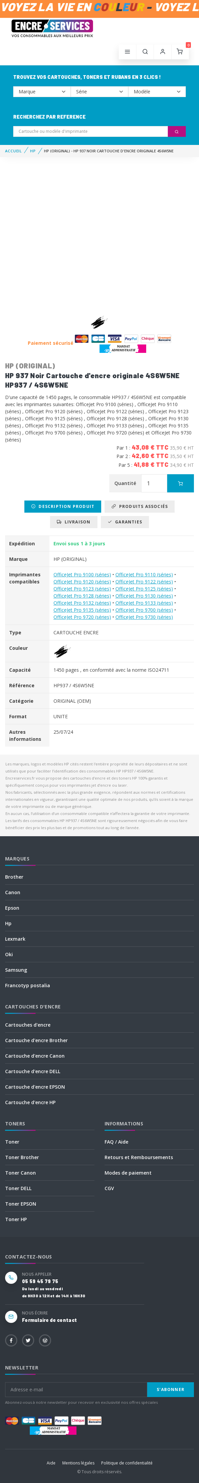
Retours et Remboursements (139, 1157)
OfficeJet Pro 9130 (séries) (144, 596)
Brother (14, 877)
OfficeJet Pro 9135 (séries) (82, 610)
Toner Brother (22, 1157)
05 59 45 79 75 (40, 1281)
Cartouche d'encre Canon (35, 1056)
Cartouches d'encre (27, 1025)
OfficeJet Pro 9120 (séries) (82, 581)
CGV (109, 1188)
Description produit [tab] (62, 506)
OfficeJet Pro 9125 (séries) (144, 588)
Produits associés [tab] (139, 506)
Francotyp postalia (27, 985)
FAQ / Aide (116, 1142)
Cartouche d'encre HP (30, 1102)
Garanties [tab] (125, 522)
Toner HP (16, 1219)
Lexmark (15, 939)
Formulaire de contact (49, 1320)
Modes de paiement (128, 1173)
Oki (9, 954)
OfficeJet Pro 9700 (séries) (144, 610)
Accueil (13, 150)
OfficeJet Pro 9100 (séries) (82, 574)
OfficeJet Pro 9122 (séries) (144, 581)
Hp (8, 923)
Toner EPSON (20, 1204)
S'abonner (170, 1389)
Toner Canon (20, 1173)
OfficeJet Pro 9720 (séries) (82, 617)
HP (33, 150)
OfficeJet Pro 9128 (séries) (82, 596)
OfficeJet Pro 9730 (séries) (144, 617)
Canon (12, 892)
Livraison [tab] (73, 522)
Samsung (16, 970)
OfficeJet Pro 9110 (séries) (144, 574)
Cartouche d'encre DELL (32, 1071)
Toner (12, 1142)
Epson (12, 908)
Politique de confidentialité (127, 1463)
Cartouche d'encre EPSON (35, 1087)
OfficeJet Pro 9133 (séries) (144, 603)
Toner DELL (18, 1188)
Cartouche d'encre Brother (36, 1040)
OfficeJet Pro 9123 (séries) (82, 588)
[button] (145, 51)
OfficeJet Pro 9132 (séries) (82, 603)
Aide (51, 1463)
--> (42, 91)
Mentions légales (78, 1463)
